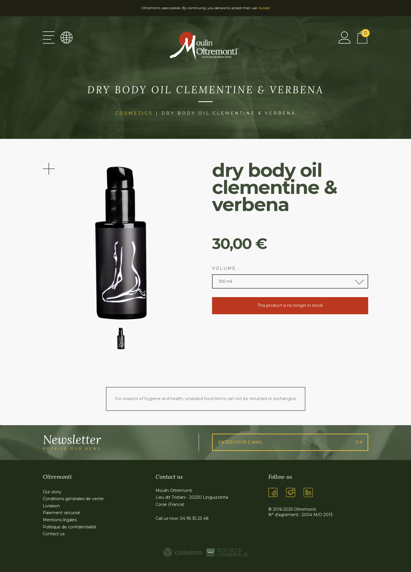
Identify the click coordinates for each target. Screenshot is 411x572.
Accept (264, 8)
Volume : (226, 268)
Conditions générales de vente (73, 498)
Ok (359, 442)
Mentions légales (60, 519)
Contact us (54, 533)
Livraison (51, 505)
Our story (52, 491)
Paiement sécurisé (61, 512)
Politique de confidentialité (69, 527)
